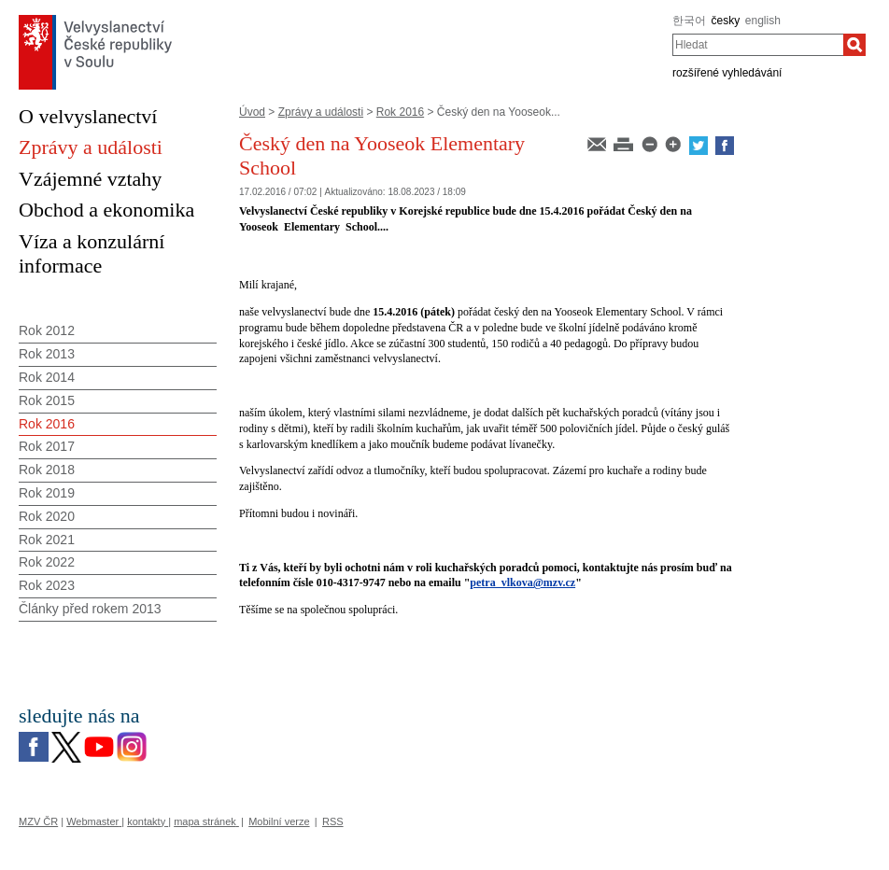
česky (726, 20)
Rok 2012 (47, 330)
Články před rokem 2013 (90, 608)
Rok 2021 (47, 539)
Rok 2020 (47, 516)
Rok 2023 (47, 585)
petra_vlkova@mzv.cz (522, 582)
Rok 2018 (47, 469)
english (763, 20)
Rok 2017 (47, 446)
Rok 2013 (47, 353)
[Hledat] (854, 45)
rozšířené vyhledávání (727, 72)
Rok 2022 (47, 561)
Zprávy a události (320, 112)
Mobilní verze (278, 821)
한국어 (689, 20)
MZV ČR (38, 821)
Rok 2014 (47, 377)
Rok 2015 (47, 400)
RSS (333, 821)
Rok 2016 (400, 112)
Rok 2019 (47, 492)
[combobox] (757, 45)
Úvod (252, 112)
